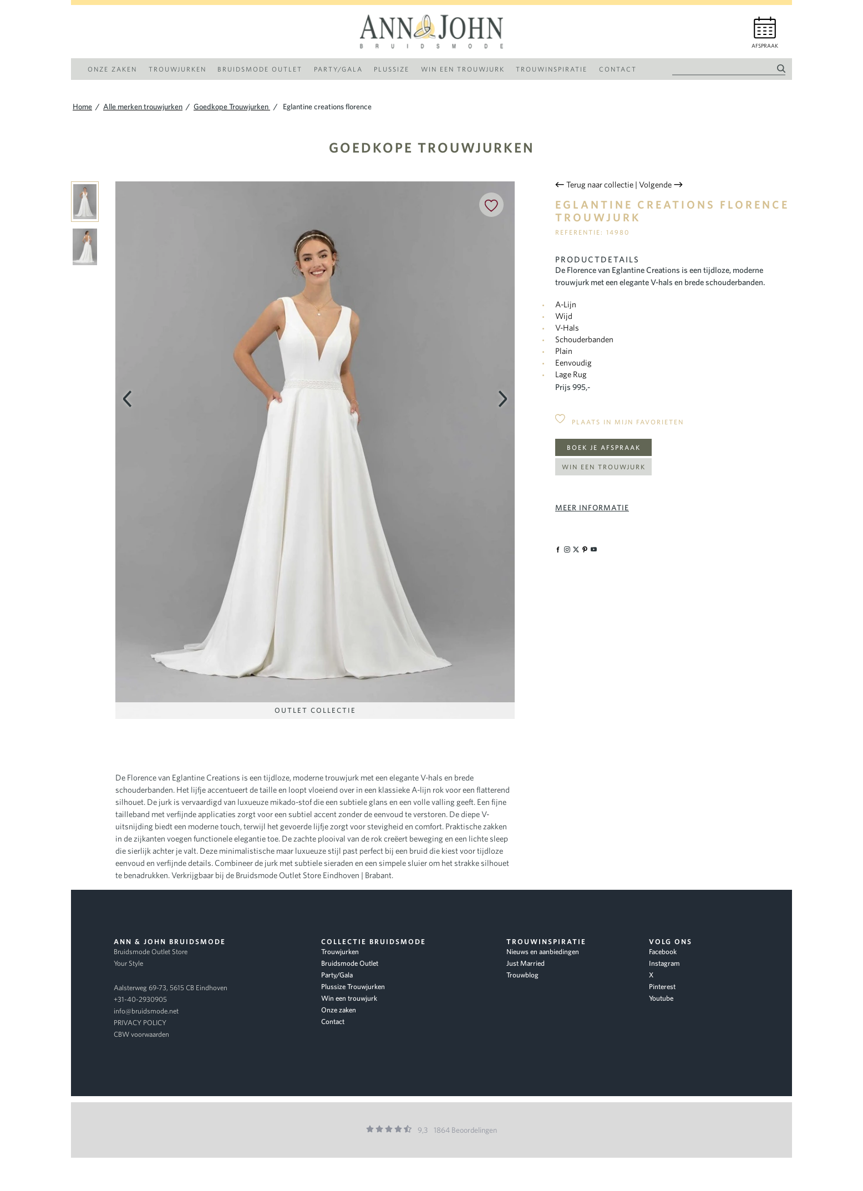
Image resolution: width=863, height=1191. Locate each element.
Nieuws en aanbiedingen (542, 951)
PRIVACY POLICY (140, 1022)
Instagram (664, 963)
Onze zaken (338, 1010)
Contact (332, 1021)
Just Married (525, 963)
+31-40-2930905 (140, 999)
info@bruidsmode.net (146, 1011)
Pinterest (662, 986)
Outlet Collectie (315, 710)
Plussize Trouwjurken (353, 986)
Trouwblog (522, 975)
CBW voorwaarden (141, 1034)
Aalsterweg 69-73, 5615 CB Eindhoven (170, 988)
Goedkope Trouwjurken (432, 147)
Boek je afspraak (604, 447)
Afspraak (765, 46)
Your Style (128, 963)
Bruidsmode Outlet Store (150, 951)
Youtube (661, 998)
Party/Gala (337, 975)
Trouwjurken (340, 951)
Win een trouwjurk (604, 466)
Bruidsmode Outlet (349, 963)
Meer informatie (592, 507)
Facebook (663, 951)
